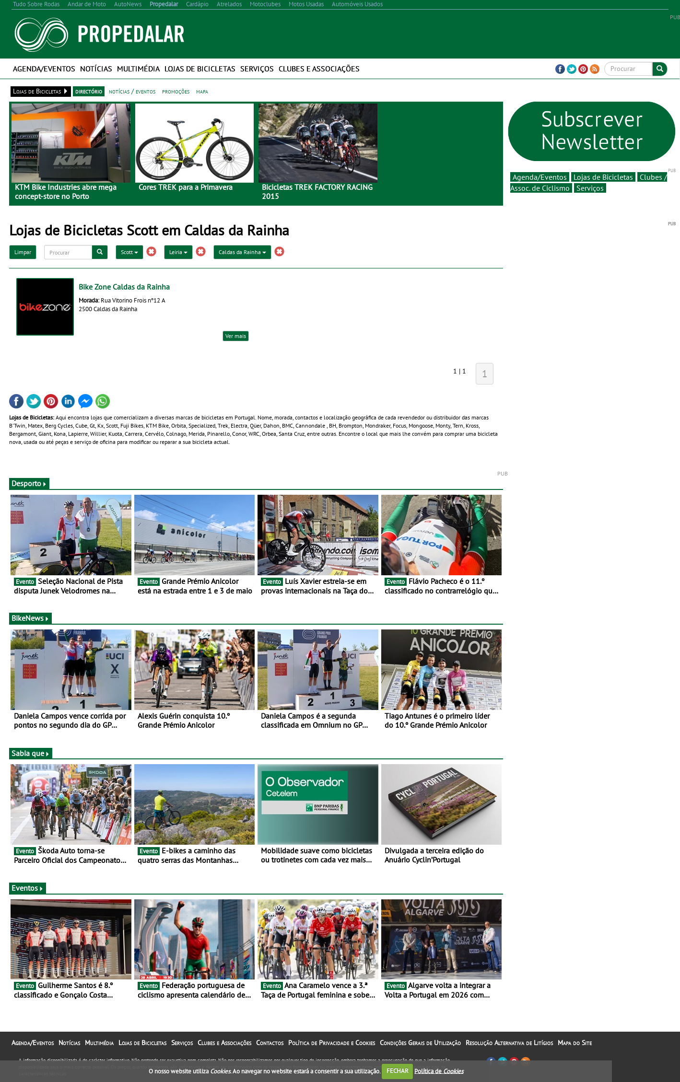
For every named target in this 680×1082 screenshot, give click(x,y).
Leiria (178, 252)
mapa (202, 91)
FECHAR (398, 1071)
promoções (175, 91)
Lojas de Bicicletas (199, 68)
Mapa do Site (575, 1042)
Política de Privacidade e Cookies (331, 1042)
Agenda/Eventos (44, 68)
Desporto (29, 483)
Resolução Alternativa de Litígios (509, 1042)
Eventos (28, 888)
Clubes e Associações (319, 68)
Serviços (257, 68)
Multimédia (138, 68)
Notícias (96, 68)
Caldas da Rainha (242, 252)
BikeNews (30, 618)
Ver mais (235, 335)
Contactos (269, 1042)
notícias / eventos (132, 91)
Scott (129, 252)
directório (88, 91)
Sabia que (31, 753)
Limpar (22, 252)
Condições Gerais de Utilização (420, 1042)
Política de (438, 1071)
